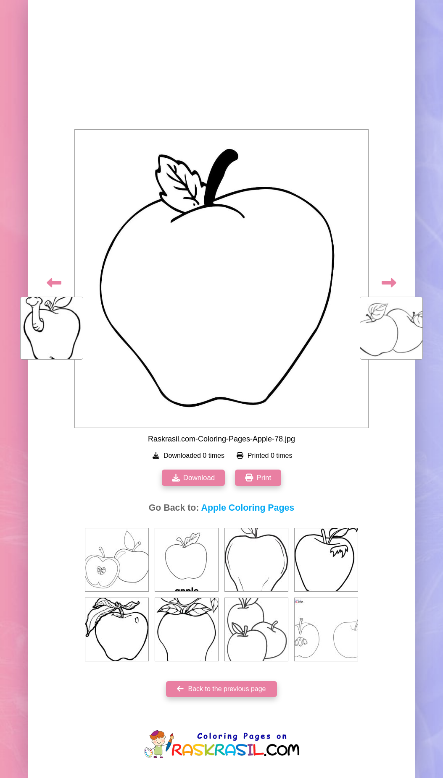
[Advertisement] (221, 67)
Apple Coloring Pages (248, 508)
